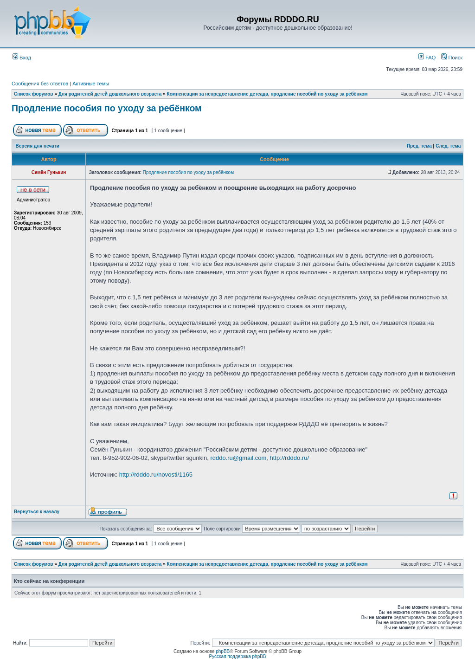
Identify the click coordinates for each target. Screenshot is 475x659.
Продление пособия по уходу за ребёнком (107, 108)
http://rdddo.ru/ (289, 457)
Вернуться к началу (36, 511)
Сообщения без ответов (40, 83)
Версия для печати (37, 146)
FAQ (427, 57)
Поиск (451, 57)
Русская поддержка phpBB (237, 656)
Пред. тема (419, 146)
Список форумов (33, 94)
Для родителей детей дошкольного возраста (110, 94)
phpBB (223, 651)
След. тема (448, 146)
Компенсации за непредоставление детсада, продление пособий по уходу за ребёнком (267, 94)
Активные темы (90, 83)
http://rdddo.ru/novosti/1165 (156, 474)
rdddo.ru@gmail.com (238, 457)
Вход (22, 57)
